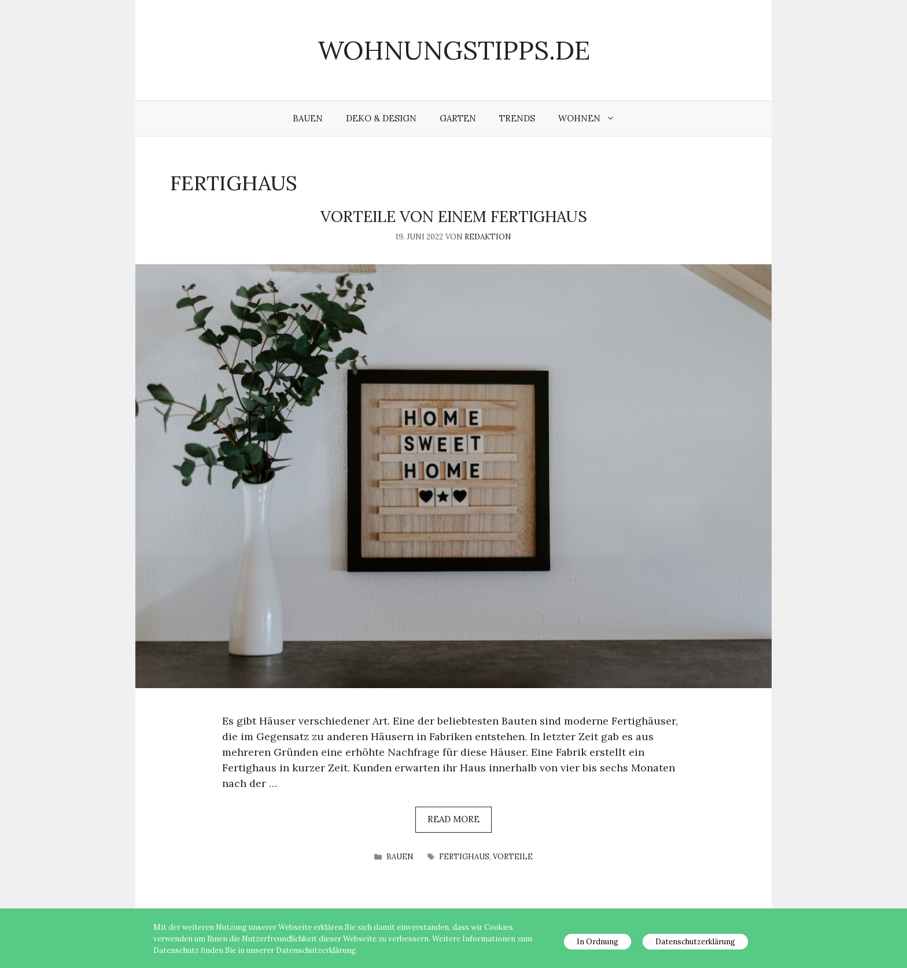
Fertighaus (464, 857)
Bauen (308, 118)
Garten (458, 118)
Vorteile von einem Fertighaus (453, 216)
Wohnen (592, 118)
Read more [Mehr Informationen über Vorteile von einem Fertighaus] (453, 819)
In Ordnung (597, 942)
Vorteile (513, 857)
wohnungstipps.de (454, 50)
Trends (517, 118)
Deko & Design (381, 118)
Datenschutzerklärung (695, 942)
